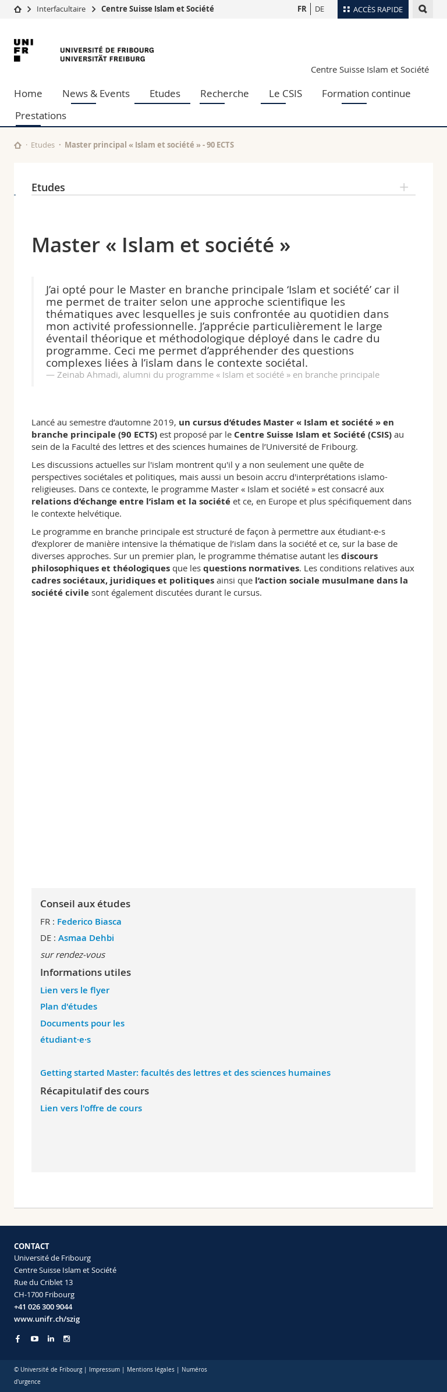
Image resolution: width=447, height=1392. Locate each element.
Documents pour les (82, 1023)
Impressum (104, 1369)
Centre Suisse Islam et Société (157, 8)
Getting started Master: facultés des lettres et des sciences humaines (185, 1073)
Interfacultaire (61, 8)
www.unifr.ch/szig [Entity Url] (47, 1319)
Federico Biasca (89, 921)
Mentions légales (151, 1369)
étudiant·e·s (65, 1039)
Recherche (224, 93)
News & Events (96, 93)
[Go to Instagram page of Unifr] (66, 1339)
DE (319, 8)
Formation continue (366, 93)
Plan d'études (68, 1006)
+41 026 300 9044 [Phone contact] (43, 1306)
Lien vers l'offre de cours (91, 1108)
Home (28, 93)
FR (302, 8)
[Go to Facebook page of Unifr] (18, 1338)
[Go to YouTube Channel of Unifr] (34, 1339)
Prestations (40, 115)
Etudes (165, 93)
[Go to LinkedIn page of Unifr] (51, 1339)
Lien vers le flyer (76, 990)
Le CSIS (285, 93)
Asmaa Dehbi (86, 938)
